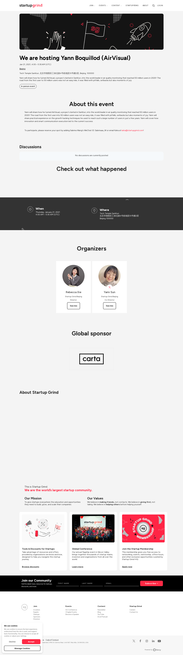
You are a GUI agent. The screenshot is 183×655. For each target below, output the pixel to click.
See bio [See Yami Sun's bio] (109, 306)
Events (102, 5)
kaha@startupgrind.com (132, 130)
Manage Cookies (22, 648)
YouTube (101, 614)
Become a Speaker (72, 614)
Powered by (153, 649)
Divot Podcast (103, 617)
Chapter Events (71, 612)
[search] (153, 5)
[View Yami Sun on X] (109, 287)
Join (91, 5)
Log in (160, 5)
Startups (36, 614)
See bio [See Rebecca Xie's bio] (73, 306)
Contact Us (134, 612)
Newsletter (101, 610)
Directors (36, 619)
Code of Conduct (52, 640)
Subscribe (150, 583)
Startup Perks (132, 5)
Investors (36, 610)
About (145, 5)
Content (115, 5)
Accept (31, 641)
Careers (132, 610)
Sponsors (36, 617)
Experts (36, 612)
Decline (12, 641)
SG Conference (71, 610)
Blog (99, 612)
